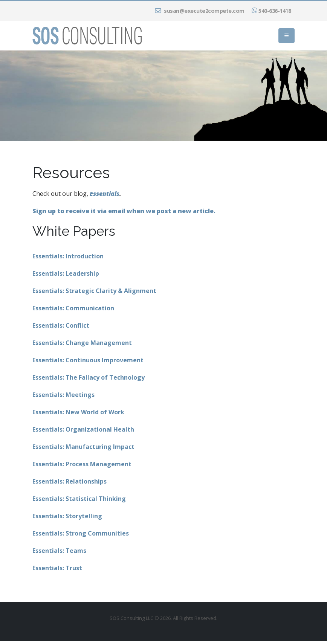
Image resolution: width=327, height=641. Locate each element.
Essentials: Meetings (63, 395)
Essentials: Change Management (82, 343)
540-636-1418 (271, 10)
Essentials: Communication (73, 308)
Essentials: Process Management (81, 464)
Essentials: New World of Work (78, 412)
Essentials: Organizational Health (83, 429)
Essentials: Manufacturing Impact (83, 447)
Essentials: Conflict (60, 325)
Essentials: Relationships (69, 481)
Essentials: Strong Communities (80, 533)
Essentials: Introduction (68, 256)
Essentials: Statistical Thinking (79, 498)
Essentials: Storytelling (67, 516)
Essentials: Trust (57, 568)
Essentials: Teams (59, 550)
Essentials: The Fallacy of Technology (88, 377)
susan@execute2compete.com (199, 10)
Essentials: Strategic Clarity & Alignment (94, 291)
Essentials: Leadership (65, 273)
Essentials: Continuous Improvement (88, 360)
